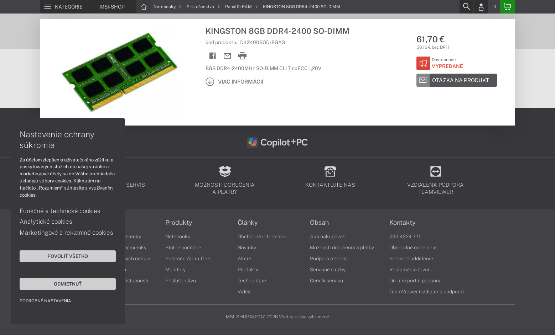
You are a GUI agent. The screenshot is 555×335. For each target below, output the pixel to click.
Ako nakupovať (327, 236)
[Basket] (507, 7)
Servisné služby (328, 269)
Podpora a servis (329, 258)
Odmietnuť (68, 284)
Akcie (244, 258)
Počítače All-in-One (187, 258)
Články (248, 222)
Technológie (252, 280)
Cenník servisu (326, 280)
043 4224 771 (405, 236)
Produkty (178, 222)
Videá (244, 291)
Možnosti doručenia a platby (342, 247)
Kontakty (402, 222)
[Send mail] (227, 56)
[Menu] (64, 7)
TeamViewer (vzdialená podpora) (426, 291)
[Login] (481, 7)
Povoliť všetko (67, 256)
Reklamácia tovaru (410, 269)
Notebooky (168, 6)
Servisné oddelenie (411, 258)
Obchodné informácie (262, 236)
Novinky (247, 247)
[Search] (466, 7)
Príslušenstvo (203, 6)
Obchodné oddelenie (413, 247)
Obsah (319, 222)
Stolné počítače (183, 247)
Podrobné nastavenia (45, 300)
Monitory (175, 269)
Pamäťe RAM (241, 6)
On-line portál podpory (414, 280)
